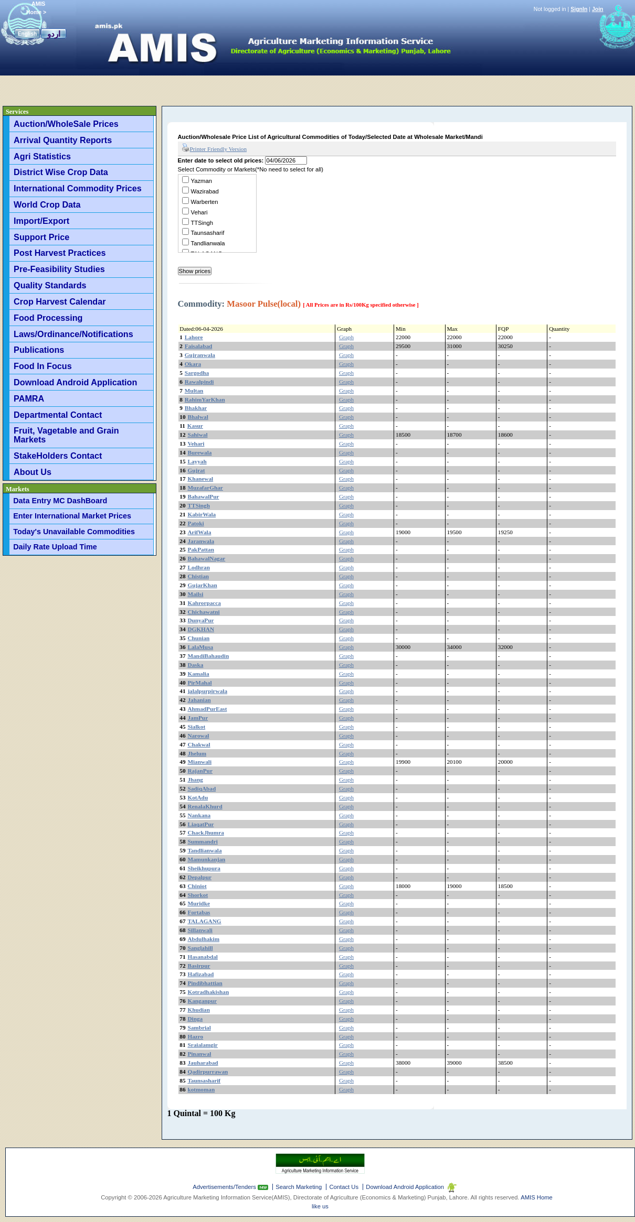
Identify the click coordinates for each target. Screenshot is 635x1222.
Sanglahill (200, 948)
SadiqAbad (201, 788)
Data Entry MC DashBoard (60, 500)
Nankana (198, 815)
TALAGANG (204, 921)
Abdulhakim (203, 939)
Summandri (202, 841)
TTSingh (202, 223)
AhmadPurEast (207, 709)
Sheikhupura (203, 868)
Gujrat (196, 470)
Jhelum (196, 753)
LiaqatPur (200, 824)
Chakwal (198, 744)
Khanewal (200, 478)
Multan (194, 390)
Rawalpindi (199, 382)
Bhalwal (197, 417)
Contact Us (343, 1187)
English (27, 34)
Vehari (199, 212)
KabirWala (201, 514)
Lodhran (198, 567)
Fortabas (198, 912)
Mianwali (199, 762)
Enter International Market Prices (72, 516)
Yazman (201, 181)
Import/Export (41, 220)
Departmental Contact (58, 414)
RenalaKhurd (204, 806)
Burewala (199, 452)
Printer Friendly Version (214, 148)
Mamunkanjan (206, 859)
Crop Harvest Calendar (59, 301)
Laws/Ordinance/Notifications (73, 334)
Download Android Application (75, 382)
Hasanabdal (202, 957)
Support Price (41, 237)
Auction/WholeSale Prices (66, 123)
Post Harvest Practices (59, 252)
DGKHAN (200, 629)
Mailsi (195, 594)
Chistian (198, 576)
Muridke (198, 903)
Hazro (195, 1036)
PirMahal (199, 682)
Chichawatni (203, 612)
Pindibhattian (204, 983)
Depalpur (199, 877)
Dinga (195, 1018)
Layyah (196, 461)
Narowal (198, 735)
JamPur (197, 718)
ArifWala (199, 532)
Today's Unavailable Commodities (74, 531)
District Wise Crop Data (61, 172)
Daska (195, 665)
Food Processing (48, 317)
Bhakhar (196, 408)
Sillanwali (200, 930)
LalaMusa (200, 647)
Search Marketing (299, 1187)
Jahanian (198, 700)
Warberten (204, 202)
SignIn (578, 9)
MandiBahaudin (208, 656)
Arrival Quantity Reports (63, 140)
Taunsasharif (208, 233)
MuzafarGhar (205, 487)
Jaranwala (200, 541)
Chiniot (196, 886)
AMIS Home (537, 1197)
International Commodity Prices (78, 188)
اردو (53, 33)
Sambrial (198, 1027)
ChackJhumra (205, 832)
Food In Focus (43, 366)
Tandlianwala (208, 243)
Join (598, 9)
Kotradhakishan (208, 992)
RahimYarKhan (205, 399)
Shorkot (197, 895)
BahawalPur (203, 496)
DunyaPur (200, 620)
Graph (346, 337)
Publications (39, 349)
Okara (193, 364)
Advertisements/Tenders (225, 1187)
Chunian (198, 638)
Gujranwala (200, 355)
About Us (32, 472)
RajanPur (200, 770)
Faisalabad (199, 346)
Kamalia (198, 674)
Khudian (198, 1010)
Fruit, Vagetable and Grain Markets (66, 435)
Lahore (194, 337)
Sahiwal (197, 434)
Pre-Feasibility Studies (59, 269)
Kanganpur (202, 1001)
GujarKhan (202, 585)
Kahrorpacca (204, 603)
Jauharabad (202, 1062)
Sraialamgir (202, 1045)
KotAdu (197, 797)
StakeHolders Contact (58, 455)
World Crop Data (47, 204)
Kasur (195, 426)
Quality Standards (50, 285)
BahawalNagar (206, 558)
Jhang (195, 779)
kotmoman (201, 1089)
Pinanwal (199, 1054)
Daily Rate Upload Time (55, 547)
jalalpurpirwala (207, 691)
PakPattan (200, 549)
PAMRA (29, 398)
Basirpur (198, 966)
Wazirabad (205, 191)
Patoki (195, 523)
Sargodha (197, 373)
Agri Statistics (42, 156)
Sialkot (196, 726)
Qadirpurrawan (207, 1071)
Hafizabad (200, 974)
